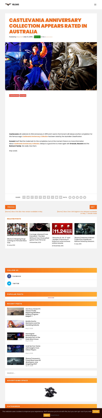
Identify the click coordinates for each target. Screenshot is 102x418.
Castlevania (14, 96)
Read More (54, 415)
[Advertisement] (51, 116)
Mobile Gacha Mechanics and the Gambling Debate (33, 323)
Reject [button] (47, 415)
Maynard (20, 37)
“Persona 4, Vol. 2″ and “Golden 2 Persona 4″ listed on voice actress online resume (61, 240)
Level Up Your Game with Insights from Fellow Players (33, 348)
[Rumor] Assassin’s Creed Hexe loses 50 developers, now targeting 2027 (33, 361)
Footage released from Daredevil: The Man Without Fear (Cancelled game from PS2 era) (39, 237)
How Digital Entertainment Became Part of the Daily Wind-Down (33, 336)
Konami (23, 96)
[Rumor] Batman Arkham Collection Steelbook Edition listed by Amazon (84, 239)
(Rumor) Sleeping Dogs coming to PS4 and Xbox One (17, 241)
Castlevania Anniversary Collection (26, 144)
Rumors (37, 37)
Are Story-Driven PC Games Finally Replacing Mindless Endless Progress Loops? (33, 311)
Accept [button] (96, 411)
